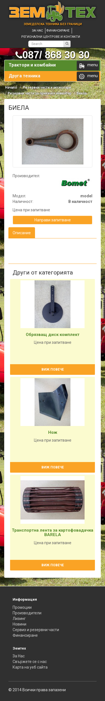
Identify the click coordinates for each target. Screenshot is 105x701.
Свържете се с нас (30, 661)
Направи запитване (52, 220)
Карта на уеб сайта (30, 667)
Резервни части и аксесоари (46, 87)
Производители (27, 613)
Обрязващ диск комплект (53, 334)
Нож (52, 432)
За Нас (19, 656)
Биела (81, 93)
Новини (19, 624)
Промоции (22, 607)
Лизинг (19, 618)
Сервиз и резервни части (36, 629)
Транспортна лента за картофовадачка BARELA (52, 532)
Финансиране (57, 30)
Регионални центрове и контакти (50, 37)
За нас (37, 30)
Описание (22, 233)
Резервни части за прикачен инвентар (39, 93)
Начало (11, 87)
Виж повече (52, 369)
